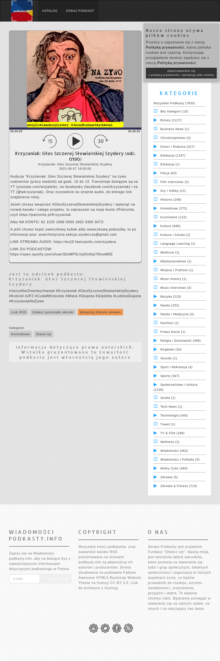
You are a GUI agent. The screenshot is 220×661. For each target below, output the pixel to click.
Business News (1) (174, 129)
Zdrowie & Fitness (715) (178, 486)
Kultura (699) (170, 226)
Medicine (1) (169, 252)
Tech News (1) (171, 406)
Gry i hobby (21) (173, 190)
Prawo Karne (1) (172, 332)
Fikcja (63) (168, 173)
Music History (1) (173, 279)
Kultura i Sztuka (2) (175, 235)
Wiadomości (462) (174, 450)
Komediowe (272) (173, 208)
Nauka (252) (169, 305)
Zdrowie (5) (169, 477)
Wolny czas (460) (174, 468)
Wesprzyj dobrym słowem (100, 312)
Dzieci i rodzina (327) (177, 146)
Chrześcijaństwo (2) (175, 138)
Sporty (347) (169, 376)
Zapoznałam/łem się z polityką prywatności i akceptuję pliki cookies (181, 73)
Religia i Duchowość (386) (180, 340)
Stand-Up (43, 334)
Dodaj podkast (80, 10)
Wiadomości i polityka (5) (180, 459)
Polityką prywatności (165, 47)
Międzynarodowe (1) (175, 261)
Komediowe (20, 334)
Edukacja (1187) (172, 155)
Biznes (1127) (171, 120)
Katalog (50, 10)
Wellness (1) (170, 442)
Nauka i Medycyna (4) (177, 314)
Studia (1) (168, 398)
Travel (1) (167, 424)
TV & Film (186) (172, 433)
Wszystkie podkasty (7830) (174, 103)
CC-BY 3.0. (120, 583)
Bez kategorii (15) (174, 111)
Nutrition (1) (169, 323)
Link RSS (18, 312)
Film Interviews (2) (174, 182)
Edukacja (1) (170, 164)
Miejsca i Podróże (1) (176, 270)
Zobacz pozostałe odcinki (52, 312)
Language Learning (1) (177, 243)
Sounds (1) (168, 358)
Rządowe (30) (171, 349)
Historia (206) (170, 199)
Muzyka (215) (170, 296)
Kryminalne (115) (173, 217)
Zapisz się (55, 579)
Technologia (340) (174, 415)
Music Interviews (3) (175, 287)
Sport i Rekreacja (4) (176, 367)
